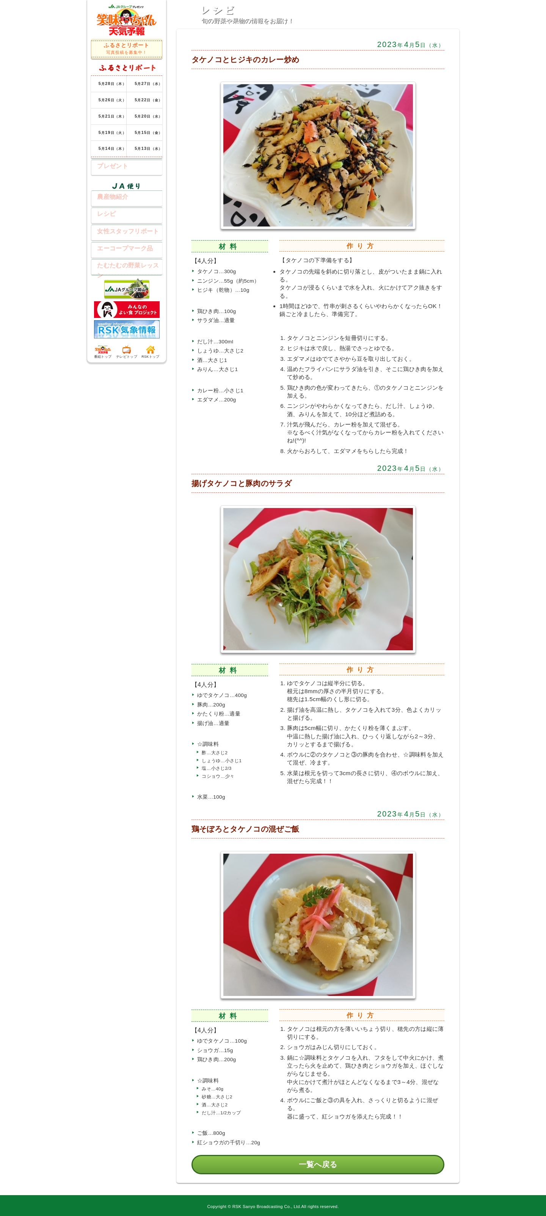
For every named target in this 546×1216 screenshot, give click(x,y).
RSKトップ (150, 351)
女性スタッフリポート (122, 231)
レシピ (100, 214)
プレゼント (106, 165)
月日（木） (112, 83)
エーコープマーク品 (119, 248)
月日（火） (112, 100)
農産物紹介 (106, 196)
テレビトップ (126, 351)
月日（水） (148, 83)
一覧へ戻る (318, 1164)
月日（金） (148, 100)
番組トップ (103, 351)
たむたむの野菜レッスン (125, 264)
